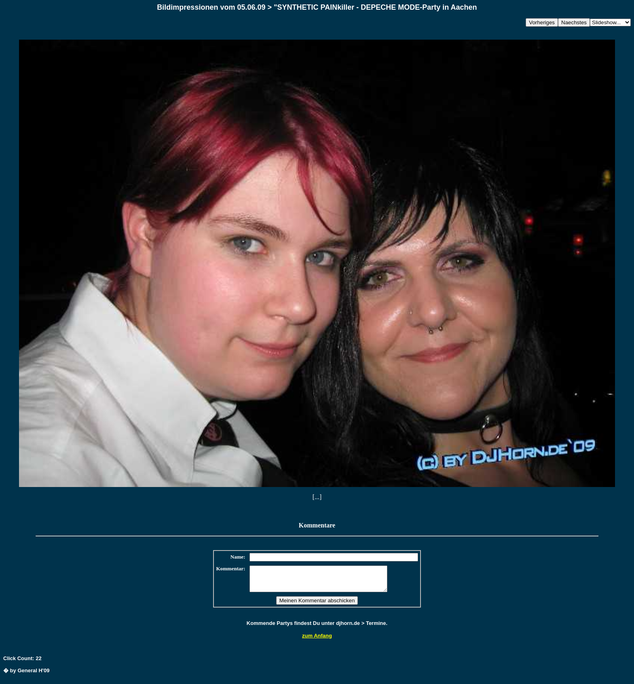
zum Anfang (317, 640)
